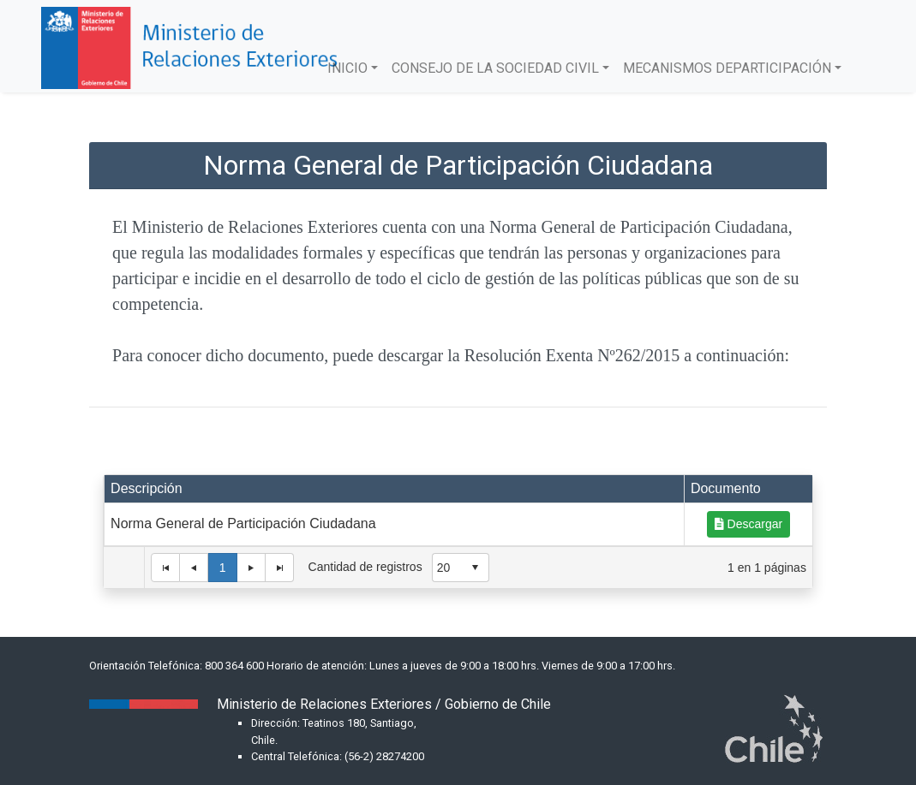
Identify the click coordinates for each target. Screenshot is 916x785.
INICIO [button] (347, 68)
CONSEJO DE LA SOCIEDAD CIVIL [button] (495, 68)
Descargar (748, 524)
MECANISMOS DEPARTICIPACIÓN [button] (727, 68)
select (474, 567)
